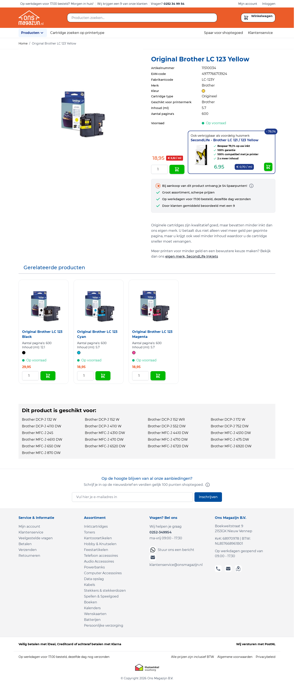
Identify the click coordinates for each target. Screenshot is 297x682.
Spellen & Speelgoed (101, 596)
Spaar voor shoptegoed (223, 33)
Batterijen (92, 620)
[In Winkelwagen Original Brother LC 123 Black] (47, 375)
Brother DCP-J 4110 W (103, 426)
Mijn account (247, 4)
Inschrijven (208, 497)
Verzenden (28, 550)
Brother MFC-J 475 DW (230, 439)
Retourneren (29, 556)
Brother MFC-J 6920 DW (231, 446)
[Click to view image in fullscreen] (81, 111)
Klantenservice (260, 33)
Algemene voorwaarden (234, 657)
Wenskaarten (95, 614)
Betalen (25, 544)
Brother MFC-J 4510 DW (231, 433)
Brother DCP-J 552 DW (167, 426)
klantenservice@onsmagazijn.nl (176, 560)
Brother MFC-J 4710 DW (168, 439)
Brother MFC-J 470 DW (104, 439)
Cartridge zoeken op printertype (77, 33)
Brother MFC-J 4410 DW (168, 433)
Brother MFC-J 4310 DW (105, 433)
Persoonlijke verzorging (103, 625)
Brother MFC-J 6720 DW (168, 446)
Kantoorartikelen (98, 538)
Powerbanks (94, 567)
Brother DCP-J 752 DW (230, 426)
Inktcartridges (96, 526)
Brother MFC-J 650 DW (41, 446)
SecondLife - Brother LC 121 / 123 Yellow (224, 140)
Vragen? (167, 4)
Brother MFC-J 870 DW (41, 453)
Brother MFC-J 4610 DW (42, 439)
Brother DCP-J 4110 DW (41, 426)
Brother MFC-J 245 (37, 433)
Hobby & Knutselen (100, 544)
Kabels (89, 585)
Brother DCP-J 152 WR (166, 420)
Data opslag (94, 579)
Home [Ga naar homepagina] (23, 43)
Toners (89, 532)
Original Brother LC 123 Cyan (97, 334)
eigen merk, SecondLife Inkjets (191, 256)
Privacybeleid (265, 657)
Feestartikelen (96, 550)
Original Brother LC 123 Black (42, 334)
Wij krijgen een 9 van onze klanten (122, 4)
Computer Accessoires (103, 573)
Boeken (90, 602)
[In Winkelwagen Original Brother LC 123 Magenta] (157, 375)
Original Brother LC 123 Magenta (152, 334)
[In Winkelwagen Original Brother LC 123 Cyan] (102, 375)
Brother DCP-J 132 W (39, 420)
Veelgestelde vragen (36, 538)
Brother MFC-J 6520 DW (105, 446)
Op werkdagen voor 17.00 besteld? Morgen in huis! (57, 4)
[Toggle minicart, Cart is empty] (258, 17)
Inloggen (268, 4)
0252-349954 (160, 532)
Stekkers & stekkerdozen (105, 591)
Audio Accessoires (99, 561)
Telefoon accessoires (101, 556)
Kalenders (92, 608)
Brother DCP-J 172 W (228, 420)
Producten (32, 32)
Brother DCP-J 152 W (102, 420)
